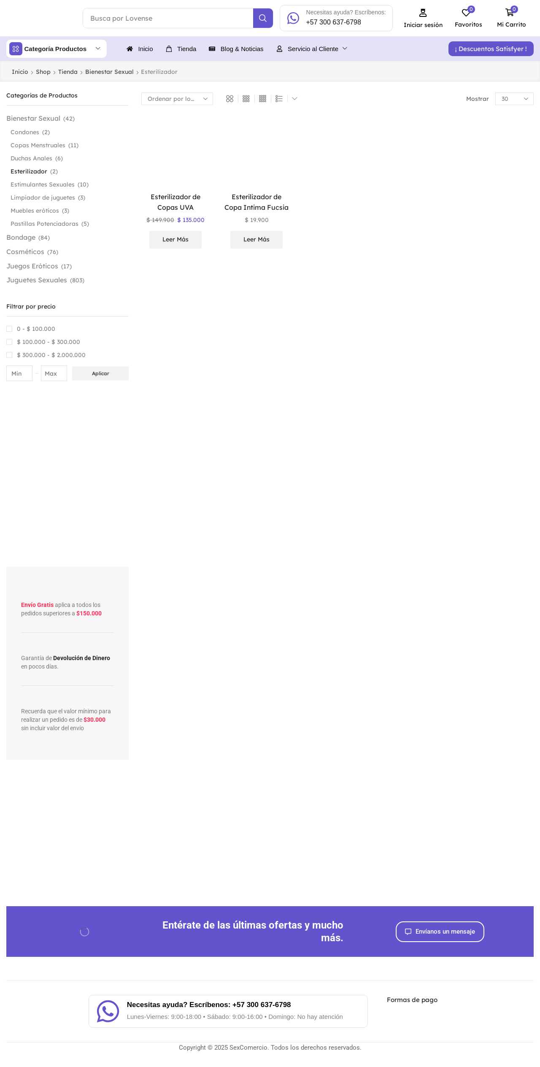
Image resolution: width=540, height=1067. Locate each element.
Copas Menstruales (38, 145)
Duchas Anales (31, 158)
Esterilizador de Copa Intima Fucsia (256, 201)
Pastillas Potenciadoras (44, 223)
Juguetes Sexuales (36, 280)
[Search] (263, 18)
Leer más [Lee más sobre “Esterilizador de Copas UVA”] (175, 239)
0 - (36, 329)
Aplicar (100, 373)
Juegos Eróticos (32, 266)
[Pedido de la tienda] (177, 98)
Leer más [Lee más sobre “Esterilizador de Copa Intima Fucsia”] (256, 239)
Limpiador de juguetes (43, 197)
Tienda (68, 72)
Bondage (20, 237)
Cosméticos (25, 251)
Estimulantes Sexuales (43, 184)
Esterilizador (29, 171)
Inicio (20, 72)
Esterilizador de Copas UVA (175, 201)
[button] (423, 18)
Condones (25, 132)
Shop (43, 72)
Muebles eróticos (35, 210)
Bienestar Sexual (109, 72)
